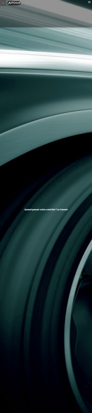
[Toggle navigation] (89, 2)
